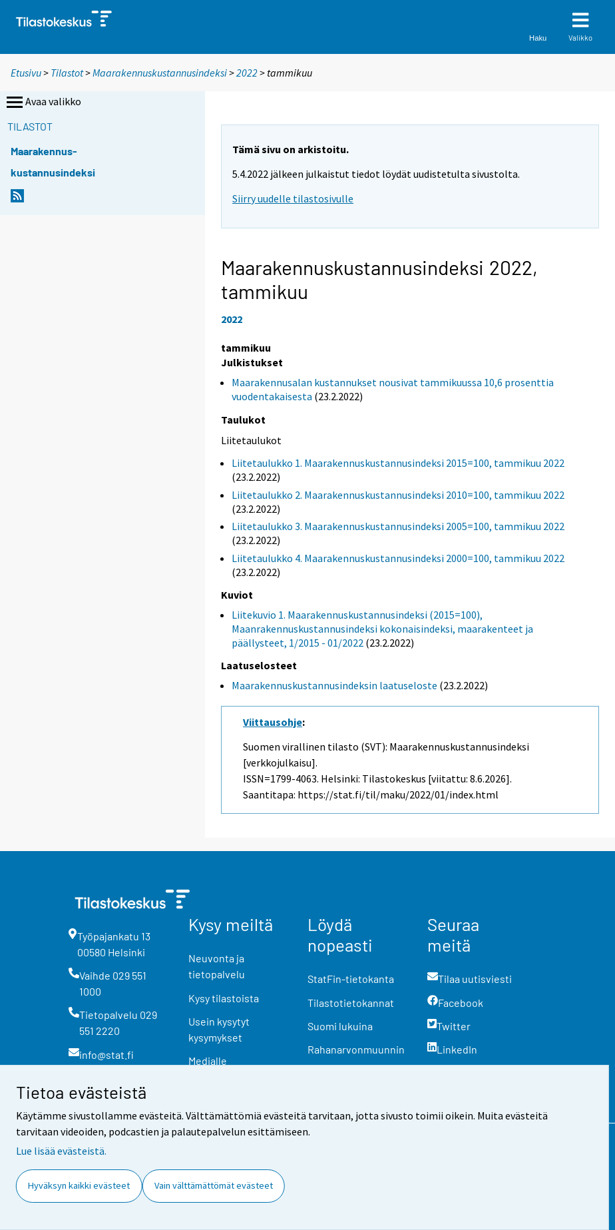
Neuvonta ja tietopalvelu (216, 966)
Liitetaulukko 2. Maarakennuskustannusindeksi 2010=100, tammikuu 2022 (398, 494)
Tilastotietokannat (351, 1002)
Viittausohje (272, 722)
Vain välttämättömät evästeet (213, 1185)
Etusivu (26, 72)
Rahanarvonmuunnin (356, 1049)
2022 (247, 72)
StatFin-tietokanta (351, 978)
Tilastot (67, 72)
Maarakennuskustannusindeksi (160, 72)
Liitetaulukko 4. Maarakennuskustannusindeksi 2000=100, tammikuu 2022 (398, 558)
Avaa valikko (42, 102)
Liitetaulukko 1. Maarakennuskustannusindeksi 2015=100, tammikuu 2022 (398, 462)
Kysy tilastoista (223, 998)
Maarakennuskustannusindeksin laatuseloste (334, 685)
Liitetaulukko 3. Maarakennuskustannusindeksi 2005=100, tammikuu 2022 (398, 526)
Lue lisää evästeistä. (61, 1150)
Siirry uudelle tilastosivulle (292, 198)
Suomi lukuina (340, 1026)
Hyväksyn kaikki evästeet (79, 1185)
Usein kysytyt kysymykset (219, 1029)
